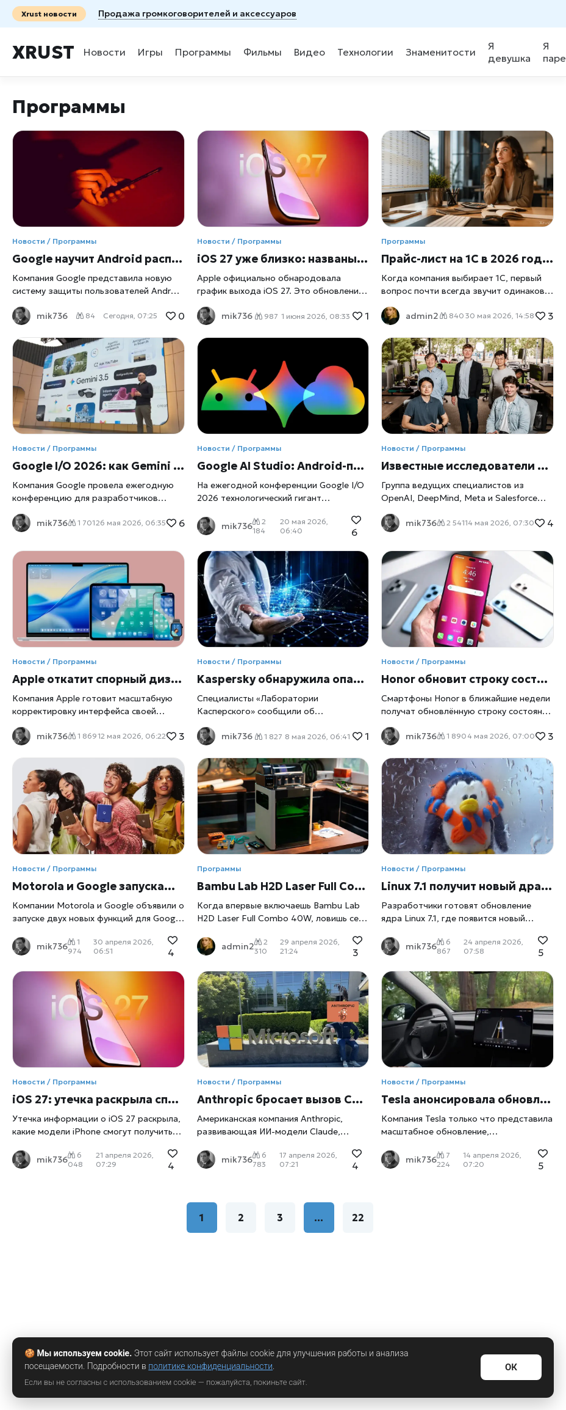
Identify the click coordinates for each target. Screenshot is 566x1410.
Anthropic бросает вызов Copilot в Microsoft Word (283, 1099)
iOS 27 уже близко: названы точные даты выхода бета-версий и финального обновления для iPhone (283, 259)
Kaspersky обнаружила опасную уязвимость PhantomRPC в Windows (283, 679)
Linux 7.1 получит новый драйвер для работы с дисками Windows (467, 886)
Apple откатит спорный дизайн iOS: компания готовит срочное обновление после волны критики (98, 679)
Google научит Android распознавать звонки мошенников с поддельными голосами (98, 259)
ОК (511, 1367)
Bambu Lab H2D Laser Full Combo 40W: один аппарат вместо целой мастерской (283, 886)
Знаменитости (441, 52)
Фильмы (262, 52)
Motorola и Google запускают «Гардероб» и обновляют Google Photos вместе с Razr (98, 886)
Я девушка (509, 52)
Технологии (365, 52)
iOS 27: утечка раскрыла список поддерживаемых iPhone (98, 1099)
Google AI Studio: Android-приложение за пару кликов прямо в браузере (283, 466)
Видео (309, 52)
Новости (105, 52)
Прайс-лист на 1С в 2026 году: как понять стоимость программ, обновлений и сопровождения (467, 259)
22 (358, 1217)
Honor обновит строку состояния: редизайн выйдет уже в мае (467, 679)
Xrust (43, 52)
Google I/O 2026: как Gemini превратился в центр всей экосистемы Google (98, 466)
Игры (150, 52)
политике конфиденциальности (210, 1366)
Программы (203, 52)
